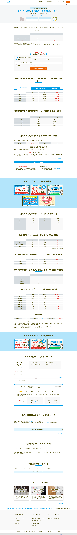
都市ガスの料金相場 (35, 523)
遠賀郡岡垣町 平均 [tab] (24, 87)
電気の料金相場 (17, 520)
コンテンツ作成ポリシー (49, 531)
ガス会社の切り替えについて (53, 517)
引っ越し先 (34, 65)
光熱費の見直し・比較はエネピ (12, 508)
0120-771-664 (55, 1)
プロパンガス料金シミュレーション (38, 518)
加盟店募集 (58, 531)
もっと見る (60, 433)
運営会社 (25, 531)
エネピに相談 (23, 171)
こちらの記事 (46, 422)
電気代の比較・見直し (19, 517)
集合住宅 (33, 59)
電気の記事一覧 (17, 523)
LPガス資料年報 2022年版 (23, 425)
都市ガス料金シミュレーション (37, 522)
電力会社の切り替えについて (53, 518)
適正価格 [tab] (40, 88)
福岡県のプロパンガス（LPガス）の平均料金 (47, 508)
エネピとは (19, 531)
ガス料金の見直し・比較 (22, 508)
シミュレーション (35, 1)
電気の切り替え (20, 1)
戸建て (18, 59)
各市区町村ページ (32, 421)
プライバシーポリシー (33, 531)
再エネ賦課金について (19, 522)
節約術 (42, 1)
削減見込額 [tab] (54, 88)
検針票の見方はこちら (57, 158)
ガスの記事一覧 (34, 525)
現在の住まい (19, 65)
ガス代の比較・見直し (36, 517)
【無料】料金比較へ (40, 68)
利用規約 (40, 531)
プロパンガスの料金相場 (36, 520)
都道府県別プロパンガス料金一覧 (32, 508)
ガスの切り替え (27, 1)
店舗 (47, 59)
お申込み (66, 1)
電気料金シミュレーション (19, 518)
